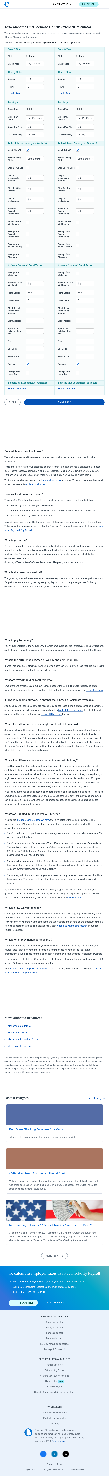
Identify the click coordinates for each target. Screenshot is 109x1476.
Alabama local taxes (51, 480)
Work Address (14, 321)
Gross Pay (13, 109)
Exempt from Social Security (15, 245)
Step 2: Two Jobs (16, 168)
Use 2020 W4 (14, 150)
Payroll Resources (94, 690)
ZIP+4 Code (13, 356)
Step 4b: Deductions (13, 199)
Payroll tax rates (54, 1364)
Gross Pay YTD (15, 127)
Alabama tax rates (17, 1032)
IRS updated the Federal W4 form (33, 820)
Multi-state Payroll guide (70, 710)
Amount (11, 79)
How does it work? (54, 1303)
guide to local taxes (35, 484)
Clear (12, 402)
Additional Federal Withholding (13, 211)
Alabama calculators (19, 1026)
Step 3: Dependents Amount (13, 178)
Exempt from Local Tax (14, 373)
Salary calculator (54, 1322)
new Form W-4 (74, 897)
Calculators (62, 4)
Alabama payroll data (70, 42)
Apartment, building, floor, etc (14, 331)
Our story (54, 1423)
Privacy (50, 1464)
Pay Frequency (15, 134)
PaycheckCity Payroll (51, 714)
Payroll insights (54, 1386)
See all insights (96, 1098)
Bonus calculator (54, 1333)
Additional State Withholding (15, 283)
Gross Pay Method (13, 118)
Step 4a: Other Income (14, 189)
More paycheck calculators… (54, 1344)
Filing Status (14, 293)
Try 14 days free (23, 1302)
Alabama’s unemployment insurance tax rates (32, 968)
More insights (54, 1255)
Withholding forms (54, 1370)
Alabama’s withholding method (72, 925)
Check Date (13, 64)
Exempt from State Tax (14, 273)
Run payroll (89, 4)
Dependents (13, 300)
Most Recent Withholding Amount (14, 311)
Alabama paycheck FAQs (44, 42)
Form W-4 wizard (54, 1338)
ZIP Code (12, 349)
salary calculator (22, 42)
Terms (59, 1464)
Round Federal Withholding (14, 222)
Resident (12, 364)
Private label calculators (55, 1412)
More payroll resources (20, 1046)
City (10, 341)
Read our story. (59, 1441)
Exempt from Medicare (14, 255)
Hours (11, 87)
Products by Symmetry (54, 1418)
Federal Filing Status (14, 158)
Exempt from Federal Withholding (14, 234)
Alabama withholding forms (22, 1039)
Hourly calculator (54, 1327)
